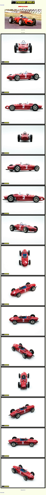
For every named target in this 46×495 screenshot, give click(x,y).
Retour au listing (2, 492)
